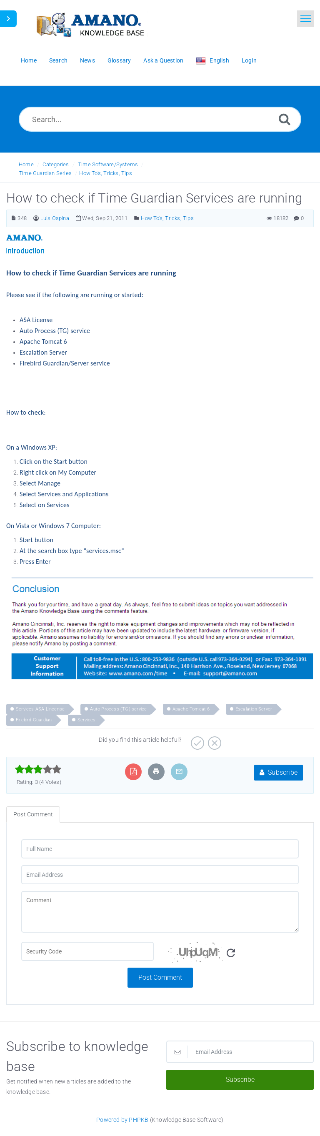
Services (87, 720)
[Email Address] (160, 874)
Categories (55, 164)
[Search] (284, 119)
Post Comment (160, 977)
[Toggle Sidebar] (8, 18)
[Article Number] (13, 218)
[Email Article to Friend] (179, 771)
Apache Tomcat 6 (191, 709)
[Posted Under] (137, 218)
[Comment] (160, 912)
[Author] (36, 218)
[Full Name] (160, 848)
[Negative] (213, 740)
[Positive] (196, 740)
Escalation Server (253, 709)
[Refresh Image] (231, 953)
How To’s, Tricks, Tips (105, 173)
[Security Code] (232, 955)
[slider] (38, 769)
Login (249, 60)
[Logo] (89, 24)
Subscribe (279, 772)
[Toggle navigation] (305, 18)
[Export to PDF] (133, 771)
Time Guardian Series (45, 173)
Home (26, 164)
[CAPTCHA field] (87, 951)
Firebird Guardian (34, 720)
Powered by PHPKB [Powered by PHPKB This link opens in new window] (122, 1119)
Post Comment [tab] (33, 814)
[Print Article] (156, 771)
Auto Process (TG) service (118, 709)
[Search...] (160, 119)
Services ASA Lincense (40, 709)
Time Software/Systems (108, 164)
